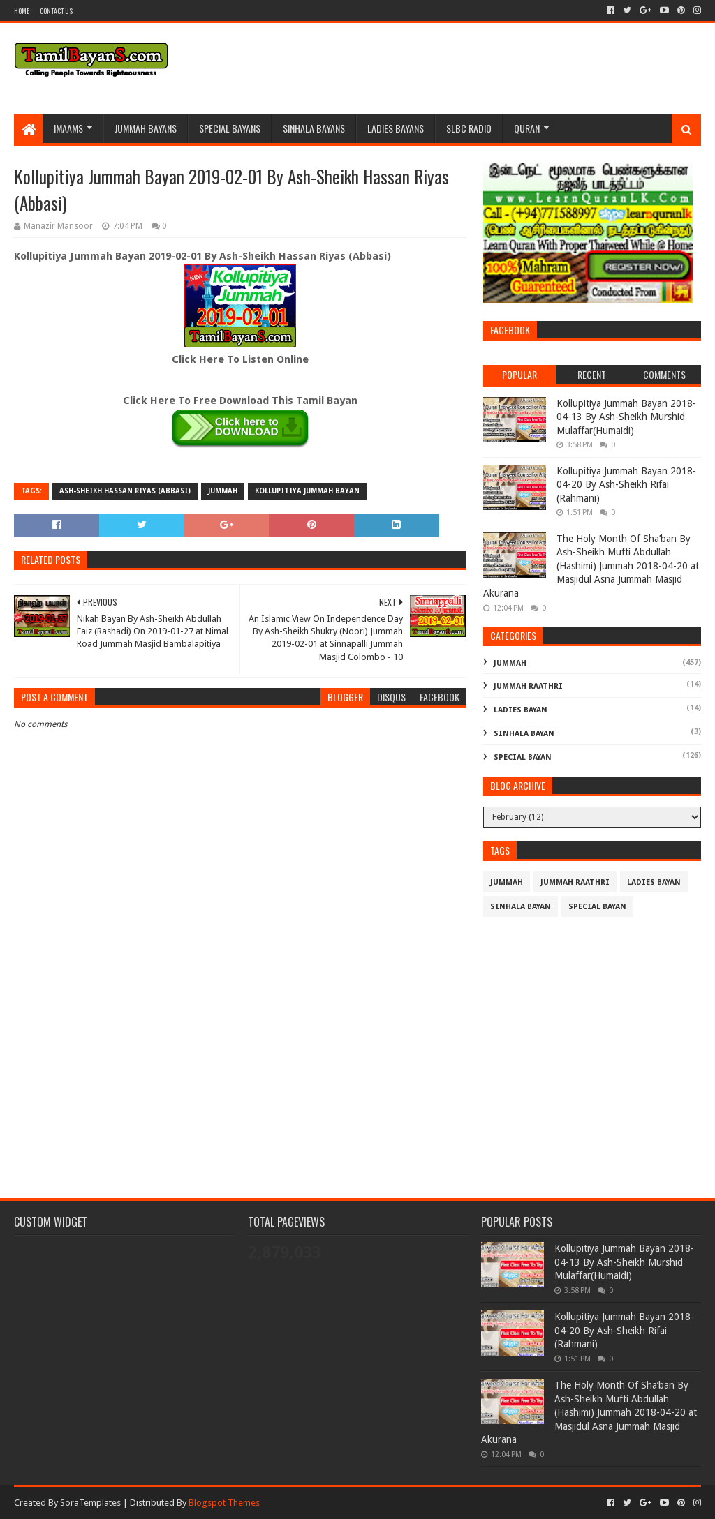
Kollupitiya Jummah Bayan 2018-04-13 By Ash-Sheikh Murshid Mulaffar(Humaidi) (626, 417)
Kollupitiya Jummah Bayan (307, 491)
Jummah (222, 491)
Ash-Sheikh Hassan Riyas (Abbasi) (125, 491)
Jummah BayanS (146, 128)
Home (21, 11)
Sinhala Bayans (314, 128)
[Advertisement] (240, 1063)
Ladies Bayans (395, 128)
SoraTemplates (90, 1502)
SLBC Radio (469, 128)
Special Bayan (523, 757)
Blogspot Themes (224, 1502)
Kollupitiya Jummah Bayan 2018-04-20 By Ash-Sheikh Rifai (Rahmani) (626, 484)
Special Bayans (229, 128)
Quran (527, 128)
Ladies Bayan (520, 709)
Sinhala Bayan (524, 733)
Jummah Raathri (528, 686)
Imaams (68, 128)
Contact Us (56, 11)
